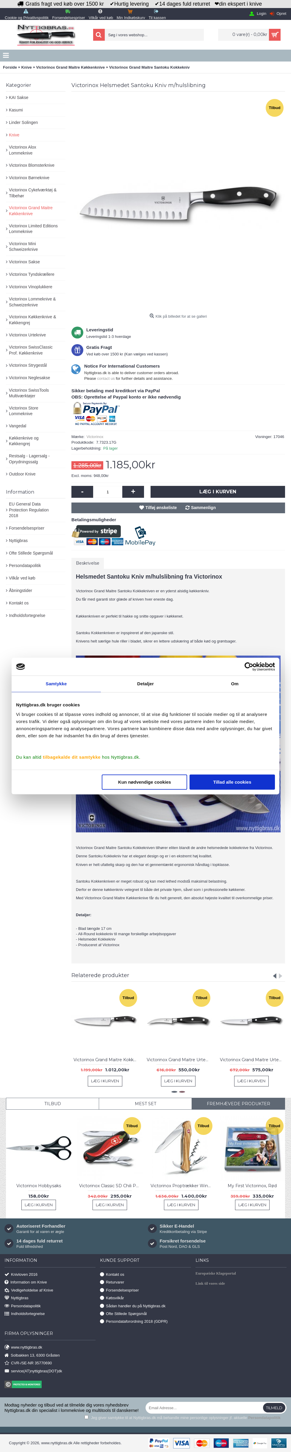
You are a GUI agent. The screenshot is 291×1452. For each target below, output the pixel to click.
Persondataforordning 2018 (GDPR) (134, 1321)
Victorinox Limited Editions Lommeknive (33, 228)
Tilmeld (274, 1407)
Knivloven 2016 (20, 1274)
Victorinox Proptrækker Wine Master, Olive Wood (182, 1185)
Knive (14, 135)
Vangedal (17, 425)
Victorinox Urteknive (27, 335)
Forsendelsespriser (26, 528)
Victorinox (95, 436)
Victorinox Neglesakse (29, 377)
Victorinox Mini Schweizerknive (23, 246)
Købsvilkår (112, 1298)
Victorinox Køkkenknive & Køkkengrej (32, 319)
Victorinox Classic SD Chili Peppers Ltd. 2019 (111, 1185)
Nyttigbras (18, 540)
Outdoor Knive (22, 474)
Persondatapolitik (25, 565)
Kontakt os (19, 603)
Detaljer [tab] (145, 683)
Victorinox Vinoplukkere (30, 286)
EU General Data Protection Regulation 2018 (29, 510)
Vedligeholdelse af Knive (28, 1290)
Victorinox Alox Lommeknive (22, 150)
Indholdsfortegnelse (27, 615)
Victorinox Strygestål (28, 365)
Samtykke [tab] (56, 683)
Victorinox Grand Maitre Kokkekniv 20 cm (106, 1059)
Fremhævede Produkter (238, 1103)
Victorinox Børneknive (29, 177)
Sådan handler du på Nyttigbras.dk (132, 1305)
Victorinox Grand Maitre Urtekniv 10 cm (252, 1059)
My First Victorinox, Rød (252, 1185)
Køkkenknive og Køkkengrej (24, 441)
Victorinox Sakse (24, 261)
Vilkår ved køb (22, 578)
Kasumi (16, 110)
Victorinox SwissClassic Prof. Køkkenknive (31, 350)
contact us (106, 378)
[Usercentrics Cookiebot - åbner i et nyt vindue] (249, 666)
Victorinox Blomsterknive (31, 165)
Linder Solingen (23, 122)
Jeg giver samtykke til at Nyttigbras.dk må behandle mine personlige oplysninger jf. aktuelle (183, 1417)
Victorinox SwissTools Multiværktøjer (29, 393)
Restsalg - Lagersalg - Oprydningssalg (29, 458)
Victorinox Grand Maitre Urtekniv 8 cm (179, 1059)
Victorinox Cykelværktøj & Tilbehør (33, 193)
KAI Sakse (18, 97)
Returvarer (112, 1282)
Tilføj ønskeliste (161, 507)
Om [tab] (234, 683)
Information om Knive (25, 1282)
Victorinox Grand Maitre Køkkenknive (31, 210)
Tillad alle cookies (232, 782)
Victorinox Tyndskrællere (31, 274)
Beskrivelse (87, 563)
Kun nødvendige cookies (144, 782)
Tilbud (52, 1103)
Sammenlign (203, 507)
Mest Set (145, 1103)
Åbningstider (20, 590)
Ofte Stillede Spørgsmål (31, 553)
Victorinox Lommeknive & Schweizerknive (32, 302)
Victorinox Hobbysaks (38, 1185)
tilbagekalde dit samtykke (72, 757)
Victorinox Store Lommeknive (23, 411)
